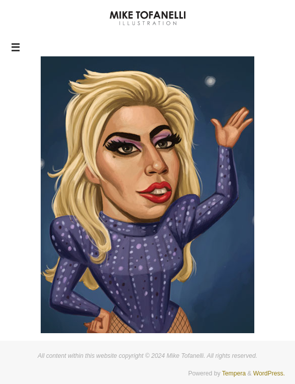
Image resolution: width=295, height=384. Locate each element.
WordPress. (269, 373)
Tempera (234, 373)
